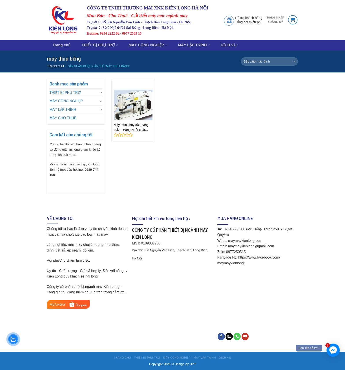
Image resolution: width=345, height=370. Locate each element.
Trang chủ (62, 45)
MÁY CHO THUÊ (63, 118)
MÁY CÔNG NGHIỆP (148, 45)
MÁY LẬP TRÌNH (194, 45)
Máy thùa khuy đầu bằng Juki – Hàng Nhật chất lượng (131, 127)
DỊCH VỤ (230, 45)
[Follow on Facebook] (221, 336)
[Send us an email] (229, 336)
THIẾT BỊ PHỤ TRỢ (100, 45)
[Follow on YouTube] (245, 336)
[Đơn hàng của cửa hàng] (269, 61)
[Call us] (237, 336)
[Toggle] (101, 92)
